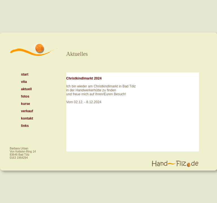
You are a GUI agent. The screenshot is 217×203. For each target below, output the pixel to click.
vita (24, 82)
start (25, 74)
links (25, 126)
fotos (25, 96)
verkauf (27, 111)
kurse (25, 104)
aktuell (26, 89)
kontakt (27, 118)
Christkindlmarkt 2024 (84, 78)
